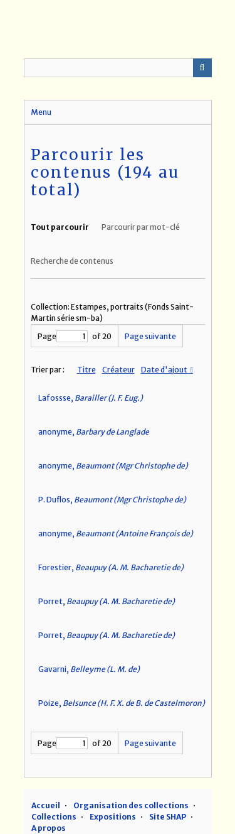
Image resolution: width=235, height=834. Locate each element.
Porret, (106, 601)
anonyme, (93, 431)
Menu (41, 112)
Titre (86, 369)
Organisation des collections (131, 805)
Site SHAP (167, 816)
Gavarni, (89, 669)
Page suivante (150, 336)
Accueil (45, 805)
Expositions (113, 816)
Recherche (202, 67)
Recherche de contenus (72, 261)
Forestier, (111, 567)
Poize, (121, 703)
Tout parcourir (60, 227)
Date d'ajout (165, 369)
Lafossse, (90, 398)
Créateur (118, 369)
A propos (48, 828)
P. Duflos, (112, 499)
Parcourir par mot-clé (141, 227)
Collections (53, 816)
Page (63, 336)
